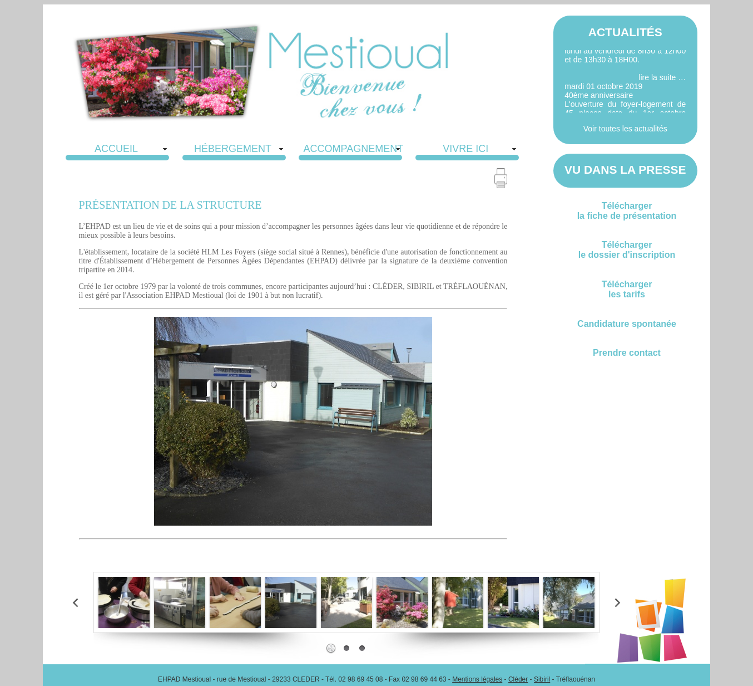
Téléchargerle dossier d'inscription (627, 249)
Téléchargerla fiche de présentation (627, 210)
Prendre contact (627, 352)
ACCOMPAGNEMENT (354, 148)
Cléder (518, 679)
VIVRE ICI (465, 148)
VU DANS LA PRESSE (625, 169)
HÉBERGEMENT (232, 148)
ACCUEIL (116, 148)
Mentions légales (477, 679)
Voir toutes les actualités (625, 128)
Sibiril (542, 679)
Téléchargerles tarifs (627, 289)
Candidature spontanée (626, 324)
